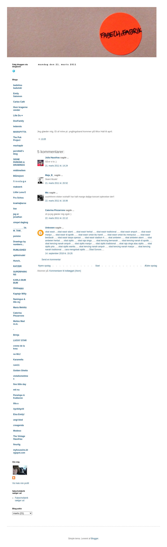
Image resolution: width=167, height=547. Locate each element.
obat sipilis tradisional (106, 243)
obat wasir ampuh (128, 232)
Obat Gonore (95, 249)
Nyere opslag (44, 266)
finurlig (16, 444)
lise (15, 208)
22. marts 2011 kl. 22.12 (56, 218)
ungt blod (18, 420)
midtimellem (19, 170)
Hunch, (16, 261)
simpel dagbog (20, 222)
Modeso (17, 431)
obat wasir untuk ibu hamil (90, 235)
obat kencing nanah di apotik (135, 240)
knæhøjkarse (19, 203)
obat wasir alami (65, 232)
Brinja (16, 335)
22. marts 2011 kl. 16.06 (56, 201)
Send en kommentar (51, 259)
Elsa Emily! (18, 414)
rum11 (16, 365)
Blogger (94, 538)
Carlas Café (19, 102)
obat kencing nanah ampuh (58, 243)
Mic (47, 192)
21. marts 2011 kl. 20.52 (56, 183)
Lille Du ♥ (18, 115)
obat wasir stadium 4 (94, 237)
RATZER (17, 266)
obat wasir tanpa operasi (69, 237)
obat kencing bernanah (107, 240)
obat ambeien (114, 237)
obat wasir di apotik (64, 235)
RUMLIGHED (19, 250)
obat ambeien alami (134, 237)
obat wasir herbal (84, 232)
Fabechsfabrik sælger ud (21, 499)
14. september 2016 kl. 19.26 (58, 253)
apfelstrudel (19, 255)
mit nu (16, 390)
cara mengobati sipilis (75, 249)
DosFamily (18, 121)
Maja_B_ (49, 175)
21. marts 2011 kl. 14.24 (56, 165)
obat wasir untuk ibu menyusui (121, 235)
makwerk (17, 187)
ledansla (17, 126)
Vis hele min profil (20, 483)
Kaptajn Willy (19, 294)
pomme (17, 236)
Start (97, 266)
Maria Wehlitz (20, 307)
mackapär (18, 145)
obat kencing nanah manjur (121, 246)
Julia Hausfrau (52, 157)
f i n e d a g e (19, 181)
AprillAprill (18, 409)
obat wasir (50, 232)
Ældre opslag (150, 266)
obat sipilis (69, 240)
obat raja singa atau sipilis (131, 243)
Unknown (50, 227)
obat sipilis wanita (67, 246)
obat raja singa (85, 240)
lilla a (15, 403)
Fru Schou (18, 198)
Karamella (18, 359)
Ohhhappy (18, 288)
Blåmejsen (18, 176)
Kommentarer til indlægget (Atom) (65, 271)
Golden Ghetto (20, 370)
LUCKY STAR (20, 340)
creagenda (18, 425)
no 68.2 (16, 354)
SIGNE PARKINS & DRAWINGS (19, 162)
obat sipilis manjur (83, 243)
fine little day (19, 384)
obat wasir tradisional (106, 232)
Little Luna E (19, 192)
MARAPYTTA (19, 132)
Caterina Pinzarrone (55, 210)
